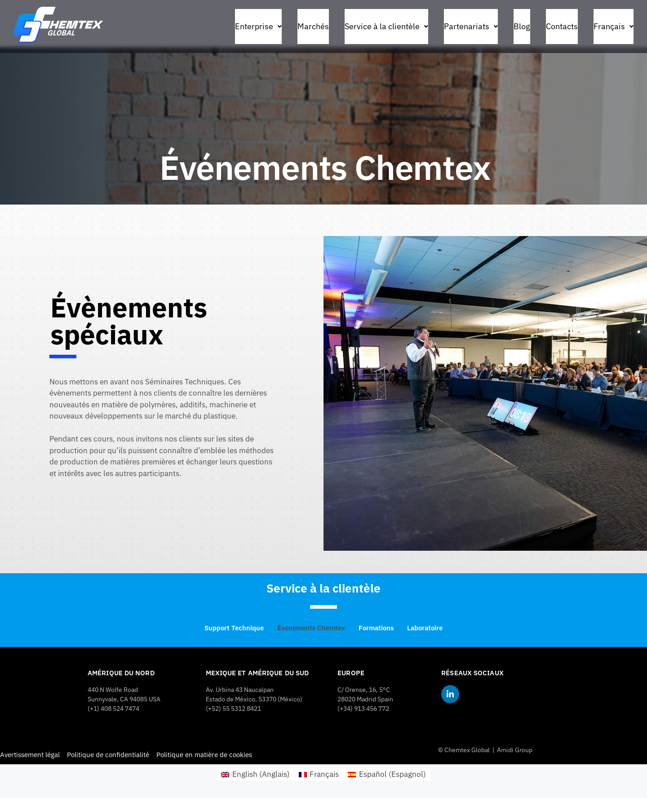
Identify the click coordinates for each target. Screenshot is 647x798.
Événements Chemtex (311, 628)
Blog (522, 26)
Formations (376, 628)
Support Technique (234, 628)
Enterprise (258, 26)
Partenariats (471, 26)
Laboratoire (425, 628)
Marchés (313, 26)
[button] (258, 26)
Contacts (562, 26)
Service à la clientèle (386, 26)
